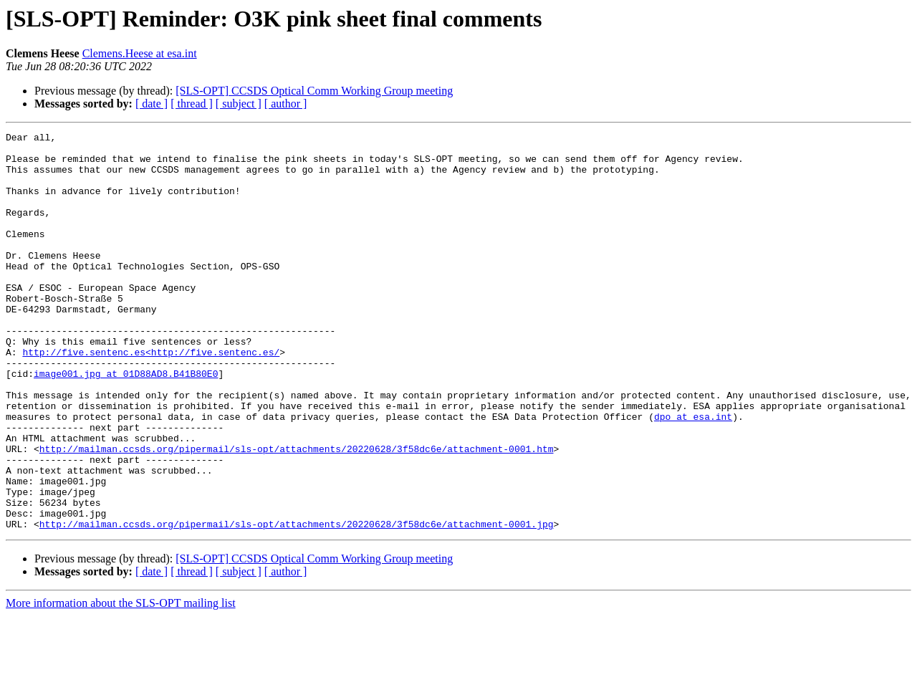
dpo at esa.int (693, 474)
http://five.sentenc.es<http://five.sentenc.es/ (150, 396)
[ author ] (285, 103)
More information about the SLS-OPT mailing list (121, 682)
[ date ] (151, 103)
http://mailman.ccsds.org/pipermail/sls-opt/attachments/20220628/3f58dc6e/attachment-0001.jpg (296, 603)
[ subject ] (238, 103)
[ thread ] (192, 103)
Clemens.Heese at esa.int (139, 53)
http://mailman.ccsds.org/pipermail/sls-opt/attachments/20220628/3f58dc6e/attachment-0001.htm (296, 513)
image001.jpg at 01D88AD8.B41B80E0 (126, 422)
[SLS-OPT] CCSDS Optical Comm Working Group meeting (314, 91)
